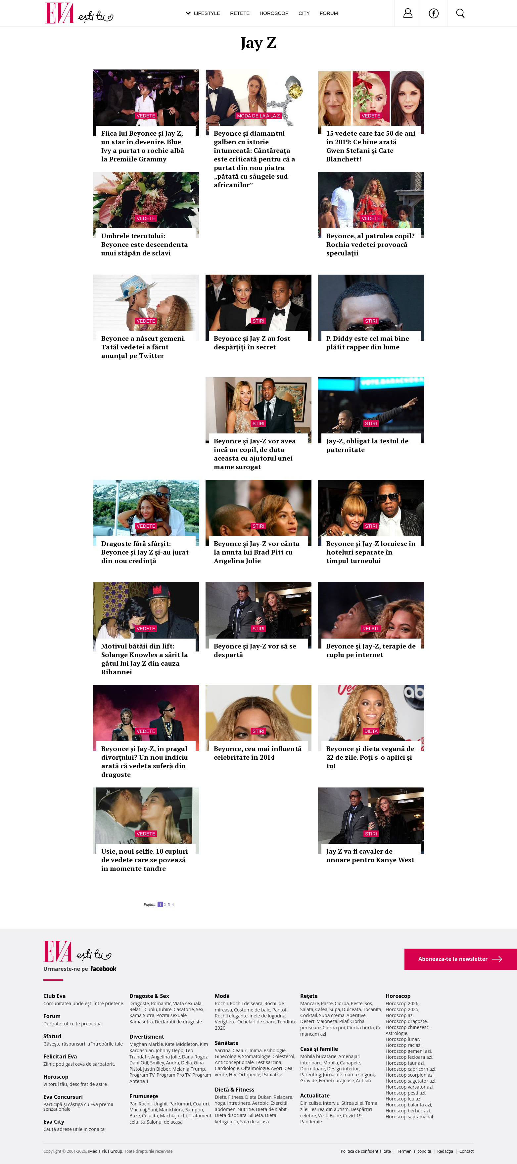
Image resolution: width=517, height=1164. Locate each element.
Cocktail (308, 1015)
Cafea (321, 1009)
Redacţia (445, 1151)
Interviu (331, 1103)
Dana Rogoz (195, 1056)
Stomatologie (256, 1056)
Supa (334, 1009)
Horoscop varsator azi (409, 1087)
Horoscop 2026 (402, 1003)
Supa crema (332, 1015)
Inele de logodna (267, 1015)
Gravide (308, 1080)
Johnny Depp (169, 1050)
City (304, 13)
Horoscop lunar (402, 1039)
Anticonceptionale (234, 1062)
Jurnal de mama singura (348, 1074)
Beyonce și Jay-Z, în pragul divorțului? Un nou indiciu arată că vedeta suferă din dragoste (144, 761)
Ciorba (342, 1003)
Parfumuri (180, 1103)
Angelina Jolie (165, 1056)
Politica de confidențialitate (366, 1151)
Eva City (53, 1121)
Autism (363, 1080)
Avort (276, 1068)
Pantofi (280, 1010)
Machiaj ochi (173, 1115)
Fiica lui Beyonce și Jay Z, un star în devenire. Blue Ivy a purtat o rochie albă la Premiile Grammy (142, 146)
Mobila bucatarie (318, 1056)
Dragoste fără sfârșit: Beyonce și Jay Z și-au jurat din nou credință (145, 552)
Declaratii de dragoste (178, 1021)
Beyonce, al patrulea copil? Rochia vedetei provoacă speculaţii (370, 244)
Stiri (258, 321)
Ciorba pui (334, 1027)
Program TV (142, 1075)
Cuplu (151, 1009)
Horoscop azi (400, 1015)
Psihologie (275, 1050)
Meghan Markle (146, 1044)
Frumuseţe (143, 1096)
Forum (329, 13)
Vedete (146, 115)
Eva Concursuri (63, 1096)
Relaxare (283, 1097)
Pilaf (344, 1021)
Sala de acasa (254, 1121)
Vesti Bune (329, 1115)
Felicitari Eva (60, 1056)
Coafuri (201, 1103)
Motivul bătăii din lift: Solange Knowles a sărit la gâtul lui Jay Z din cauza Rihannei (144, 659)
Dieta (371, 731)
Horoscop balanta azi (408, 1104)
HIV (233, 1074)
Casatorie (183, 1009)
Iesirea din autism (329, 1109)
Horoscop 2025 (402, 1009)
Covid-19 (352, 1115)
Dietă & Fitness (235, 1089)
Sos (368, 1003)
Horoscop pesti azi (405, 1093)
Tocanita (372, 1009)
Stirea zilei (352, 1103)
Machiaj (137, 1109)
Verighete (225, 1021)
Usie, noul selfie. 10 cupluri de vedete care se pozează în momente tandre (144, 860)
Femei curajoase (336, 1080)
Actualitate (315, 1095)
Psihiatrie (272, 1074)
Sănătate (227, 1043)
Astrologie (396, 1033)
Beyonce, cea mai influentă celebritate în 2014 (258, 753)
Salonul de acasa (165, 1122)
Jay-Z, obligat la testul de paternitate (367, 445)
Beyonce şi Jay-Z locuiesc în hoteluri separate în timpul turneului (371, 552)
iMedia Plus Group (105, 1151)
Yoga (220, 1103)
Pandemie (311, 1121)
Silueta (256, 1115)
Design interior (343, 1068)
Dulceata (351, 1009)
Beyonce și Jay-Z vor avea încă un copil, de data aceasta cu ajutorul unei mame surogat (255, 453)
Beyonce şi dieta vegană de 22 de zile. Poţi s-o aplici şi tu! (370, 757)
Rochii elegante (231, 1015)
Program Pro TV (174, 1075)
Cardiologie (227, 1068)
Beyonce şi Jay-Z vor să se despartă (255, 650)
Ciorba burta (360, 1027)
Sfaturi (52, 1036)
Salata (306, 1009)
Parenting (310, 1074)
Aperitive (356, 1015)
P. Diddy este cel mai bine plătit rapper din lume (367, 342)
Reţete (309, 996)
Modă (222, 996)
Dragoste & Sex (149, 996)
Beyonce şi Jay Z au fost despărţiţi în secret (252, 342)
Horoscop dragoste (406, 1021)
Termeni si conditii (414, 1151)
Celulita (150, 1115)
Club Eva (54, 996)
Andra (172, 1062)
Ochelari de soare (256, 1021)
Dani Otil (138, 1062)
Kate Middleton (181, 1044)
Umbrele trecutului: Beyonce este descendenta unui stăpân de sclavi (144, 244)
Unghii (160, 1103)
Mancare (309, 1003)
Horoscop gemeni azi (408, 1051)
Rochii (145, 1103)
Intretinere (238, 1103)
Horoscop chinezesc (407, 1027)
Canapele (350, 1062)
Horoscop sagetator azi (410, 1081)
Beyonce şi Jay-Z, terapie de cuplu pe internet (371, 650)
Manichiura (171, 1109)
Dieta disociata (231, 1115)
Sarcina (223, 1050)
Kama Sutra (141, 1015)
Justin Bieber (156, 1069)
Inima (256, 1050)
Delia (186, 1062)
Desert (307, 1021)
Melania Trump (188, 1069)
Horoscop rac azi (404, 1045)
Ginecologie (227, 1056)
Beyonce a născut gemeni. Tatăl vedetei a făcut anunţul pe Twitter (143, 347)
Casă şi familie (319, 1048)
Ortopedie (249, 1074)
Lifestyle (207, 13)
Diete (220, 1097)
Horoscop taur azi (405, 1063)
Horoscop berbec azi (408, 1110)
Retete (240, 13)
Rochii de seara (246, 1003)
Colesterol (283, 1056)
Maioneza (326, 1021)
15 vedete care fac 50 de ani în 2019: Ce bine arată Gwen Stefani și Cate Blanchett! (370, 146)
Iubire (165, 1009)
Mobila (330, 1062)
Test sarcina (268, 1062)
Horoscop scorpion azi (410, 1075)
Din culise (310, 1103)
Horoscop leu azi (403, 1099)
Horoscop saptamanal (409, 1116)
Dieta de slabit (271, 1109)
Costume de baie (252, 1010)
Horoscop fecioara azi (409, 1057)
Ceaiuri (240, 1050)
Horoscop (274, 13)
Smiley (157, 1062)
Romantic (161, 1003)
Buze (134, 1115)
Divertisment (146, 1036)
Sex (200, 1009)
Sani (152, 1109)
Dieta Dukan (258, 1097)
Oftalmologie (255, 1068)
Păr (133, 1103)
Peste (357, 1003)
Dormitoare (312, 1068)
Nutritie (245, 1109)
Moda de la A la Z (258, 115)
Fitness (235, 1097)
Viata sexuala (187, 1003)
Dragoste (139, 1003)
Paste (327, 1003)
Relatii (371, 628)
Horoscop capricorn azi (410, 1069)
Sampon (194, 1109)
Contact (466, 1151)
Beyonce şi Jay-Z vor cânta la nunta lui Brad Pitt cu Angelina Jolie (257, 552)
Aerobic (260, 1103)
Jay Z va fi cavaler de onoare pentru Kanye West (370, 855)
